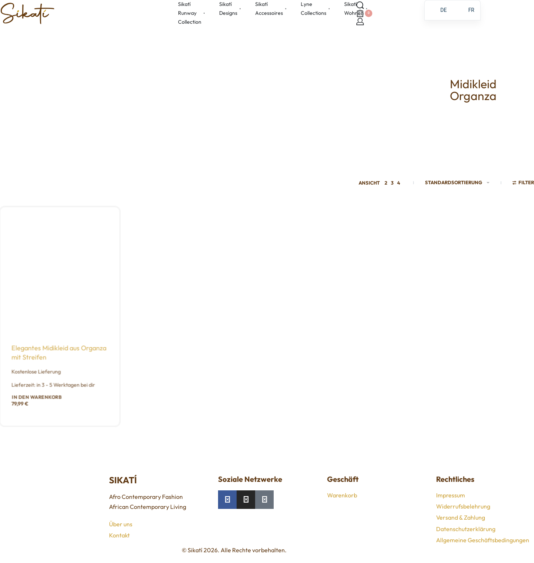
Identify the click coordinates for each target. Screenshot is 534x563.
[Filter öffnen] (523, 183)
